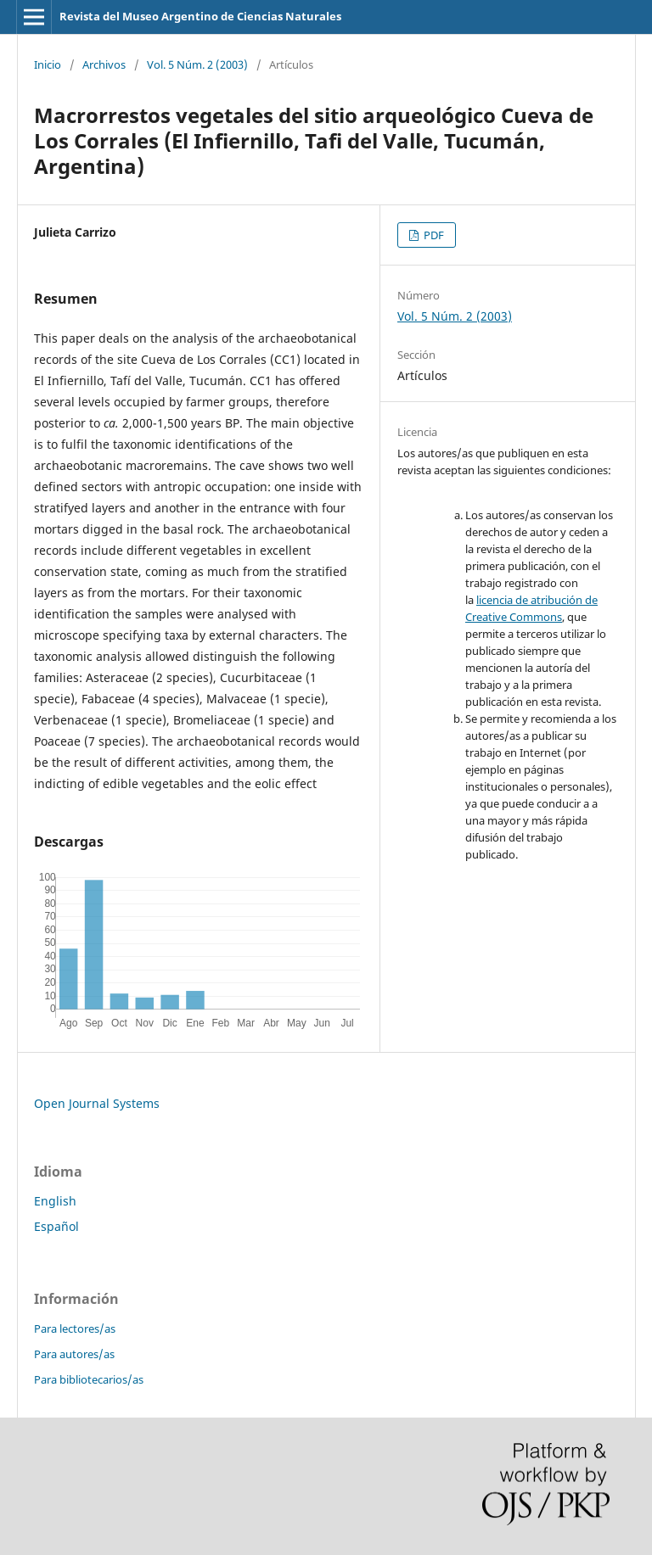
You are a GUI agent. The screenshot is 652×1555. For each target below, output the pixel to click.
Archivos (104, 64)
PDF (432, 235)
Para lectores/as (74, 1328)
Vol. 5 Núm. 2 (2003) (197, 64)
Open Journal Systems (97, 1103)
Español (56, 1226)
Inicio (47, 64)
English (55, 1201)
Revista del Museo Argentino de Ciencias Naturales (200, 16)
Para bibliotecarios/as (88, 1379)
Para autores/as (74, 1354)
